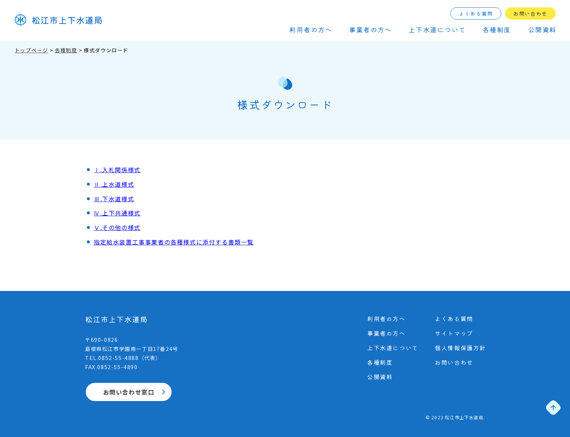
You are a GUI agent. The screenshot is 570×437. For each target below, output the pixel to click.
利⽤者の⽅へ (310, 29)
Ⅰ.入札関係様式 (117, 169)
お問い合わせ (530, 13)
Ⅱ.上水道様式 (114, 184)
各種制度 (497, 29)
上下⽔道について (437, 29)
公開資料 (542, 29)
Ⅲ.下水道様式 (114, 198)
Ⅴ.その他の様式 (117, 227)
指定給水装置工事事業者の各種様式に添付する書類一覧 (174, 242)
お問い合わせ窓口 (128, 392)
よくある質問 (476, 13)
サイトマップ (454, 333)
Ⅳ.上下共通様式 (117, 213)
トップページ (31, 50)
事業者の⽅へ (370, 29)
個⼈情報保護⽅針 (460, 347)
